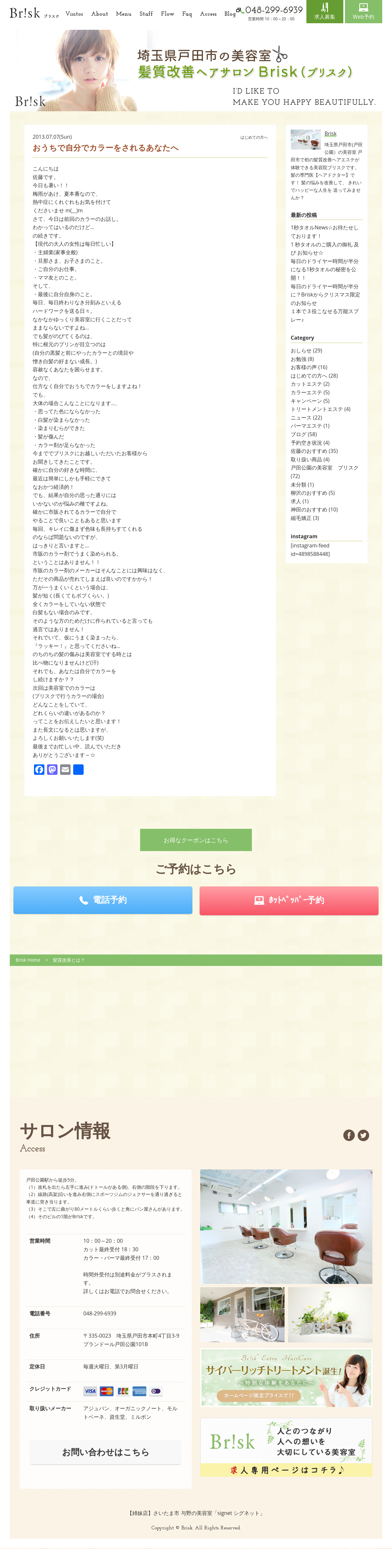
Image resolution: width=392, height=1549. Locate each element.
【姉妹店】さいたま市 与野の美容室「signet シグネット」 (196, 1513)
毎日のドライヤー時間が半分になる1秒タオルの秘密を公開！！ (325, 269)
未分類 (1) (302, 484)
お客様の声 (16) (309, 367)
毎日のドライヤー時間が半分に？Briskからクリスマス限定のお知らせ (325, 295)
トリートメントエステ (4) (321, 409)
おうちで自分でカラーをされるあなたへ (106, 147)
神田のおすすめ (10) (314, 509)
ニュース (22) (306, 417)
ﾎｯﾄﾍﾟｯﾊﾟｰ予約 (296, 900)
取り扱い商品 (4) (310, 459)
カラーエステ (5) (310, 392)
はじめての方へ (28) (314, 375)
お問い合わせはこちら (106, 1452)
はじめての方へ (254, 137)
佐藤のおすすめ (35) (314, 450)
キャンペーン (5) (310, 400)
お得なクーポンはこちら (196, 840)
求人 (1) (300, 501)
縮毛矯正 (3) (305, 518)
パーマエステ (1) (310, 425)
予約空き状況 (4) (310, 442)
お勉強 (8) (302, 359)
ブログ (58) (304, 434)
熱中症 (40, 201)
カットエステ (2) (310, 383)
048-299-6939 (100, 1313)
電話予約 (110, 899)
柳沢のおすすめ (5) (313, 492)
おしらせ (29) (306, 350)
